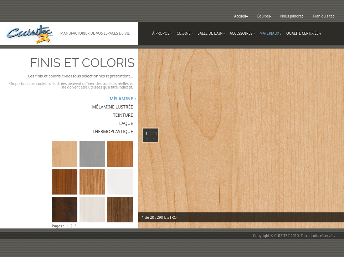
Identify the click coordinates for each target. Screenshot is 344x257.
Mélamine (121, 99)
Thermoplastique (113, 131)
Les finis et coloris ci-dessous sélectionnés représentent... (80, 76)
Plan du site (324, 16)
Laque (126, 123)
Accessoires (242, 33)
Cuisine (184, 33)
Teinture (123, 115)
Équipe (264, 16)
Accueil (241, 16)
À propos (162, 33)
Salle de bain (211, 33)
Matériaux (271, 33)
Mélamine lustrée (112, 107)
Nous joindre (292, 16)
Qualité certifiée (303, 33)
